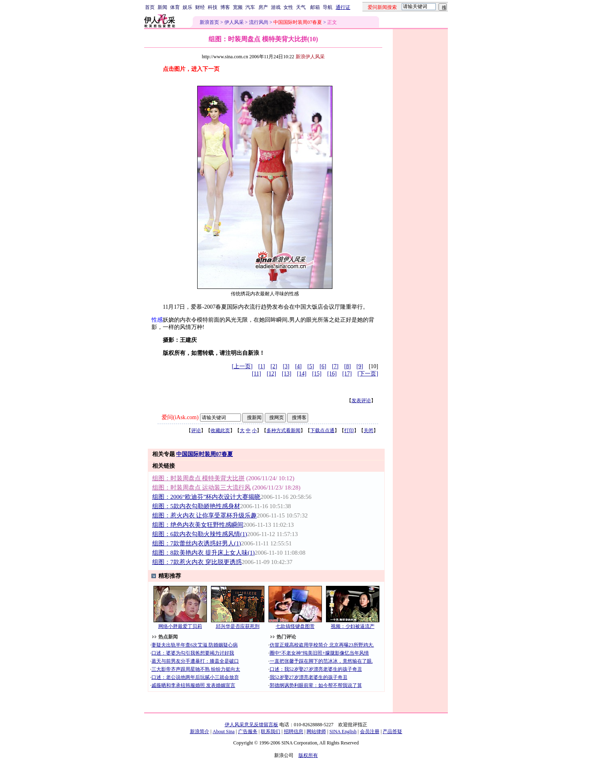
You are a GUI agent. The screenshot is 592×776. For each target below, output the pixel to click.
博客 (225, 7)
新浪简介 (199, 731)
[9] (359, 366)
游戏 (276, 7)
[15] (317, 374)
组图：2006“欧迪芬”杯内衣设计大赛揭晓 (206, 497)
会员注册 (369, 731)
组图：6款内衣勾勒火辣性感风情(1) (199, 534)
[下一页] (368, 374)
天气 (301, 7)
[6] (322, 366)
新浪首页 (209, 22)
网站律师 (316, 731)
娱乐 (187, 7)
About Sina (223, 731)
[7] (335, 366)
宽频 (238, 7)
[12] (271, 374)
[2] (273, 366)
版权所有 (308, 755)
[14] (301, 374)
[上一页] (242, 366)
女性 (288, 7)
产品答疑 (392, 731)
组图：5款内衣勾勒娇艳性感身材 (196, 506)
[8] (347, 366)
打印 (349, 430)
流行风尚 (258, 22)
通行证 (343, 7)
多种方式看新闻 (283, 430)
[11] (256, 374)
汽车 (250, 7)
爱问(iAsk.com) (180, 417)
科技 (212, 7)
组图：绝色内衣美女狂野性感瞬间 (197, 525)
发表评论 (361, 400)
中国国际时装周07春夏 (204, 454)
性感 (157, 320)
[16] (331, 374)
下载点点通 (322, 430)
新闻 (162, 7)
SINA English (342, 731)
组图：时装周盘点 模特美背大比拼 (198, 478)
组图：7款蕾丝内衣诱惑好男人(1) (196, 543)
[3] (286, 366)
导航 (327, 7)
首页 (150, 7)
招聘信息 (293, 731)
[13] (286, 374)
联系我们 (270, 731)
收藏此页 (220, 430)
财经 (200, 7)
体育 (175, 7)
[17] (346, 374)
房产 (263, 7)
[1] (261, 366)
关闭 (368, 430)
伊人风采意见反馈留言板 (251, 724)
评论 (196, 430)
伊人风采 (234, 22)
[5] (310, 366)
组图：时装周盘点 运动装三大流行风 (201, 487)
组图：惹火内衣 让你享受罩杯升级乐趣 (204, 515)
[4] (298, 366)
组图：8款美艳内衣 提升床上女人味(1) (203, 552)
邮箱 (315, 7)
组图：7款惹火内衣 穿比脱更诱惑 (197, 562)
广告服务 (248, 731)
